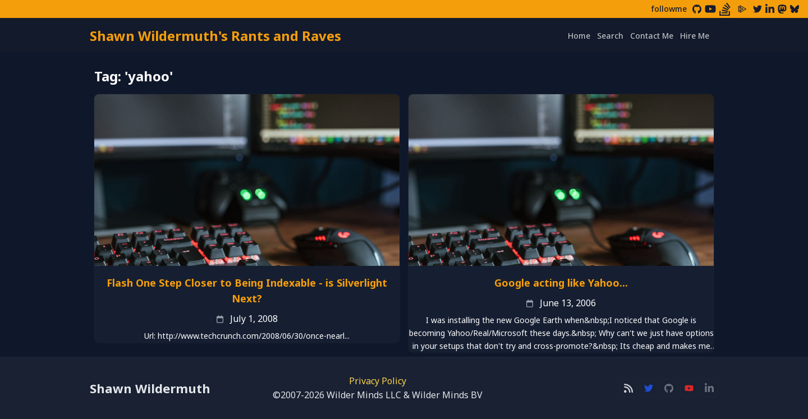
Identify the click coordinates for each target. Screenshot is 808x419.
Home (579, 35)
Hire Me (694, 35)
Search (610, 35)
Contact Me (651, 35)
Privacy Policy (377, 381)
